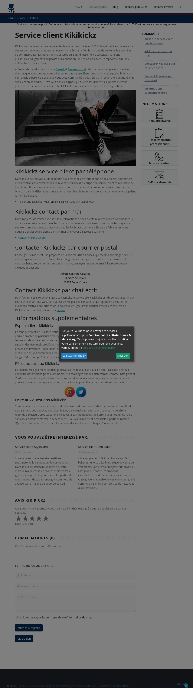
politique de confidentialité (99, 347)
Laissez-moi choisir (74, 355)
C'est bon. (123, 355)
